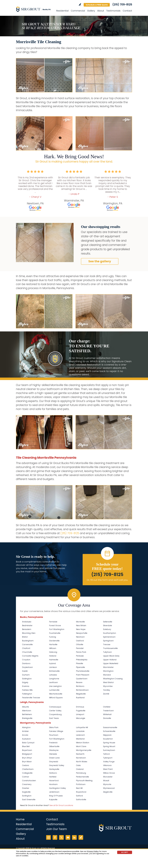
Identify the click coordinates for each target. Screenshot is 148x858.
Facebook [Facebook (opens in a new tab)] (55, 837)
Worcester (108, 776)
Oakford (80, 640)
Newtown (80, 637)
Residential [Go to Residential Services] (62, 10)
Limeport (80, 714)
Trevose (106, 644)
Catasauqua (55, 707)
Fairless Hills (27, 690)
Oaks (78, 765)
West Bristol (108, 682)
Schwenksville (109, 731)
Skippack (107, 735)
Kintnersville (54, 671)
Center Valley (55, 710)
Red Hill (79, 788)
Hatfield (52, 776)
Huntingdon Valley (57, 788)
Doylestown (27, 667)
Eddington (27, 678)
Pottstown (80, 784)
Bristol (25, 637)
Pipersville (80, 667)
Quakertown (81, 678)
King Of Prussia (56, 795)
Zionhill (106, 693)
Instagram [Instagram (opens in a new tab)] (48, 837)
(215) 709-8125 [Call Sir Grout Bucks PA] (122, 4)
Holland (52, 656)
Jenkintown (54, 792)
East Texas (54, 718)
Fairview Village (56, 731)
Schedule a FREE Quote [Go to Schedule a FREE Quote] (97, 4)
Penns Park (81, 652)
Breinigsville (27, 718)
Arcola (25, 735)
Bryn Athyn (27, 757)
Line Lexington (55, 686)
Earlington (26, 795)
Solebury (107, 629)
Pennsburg (81, 773)
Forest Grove (55, 625)
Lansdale (80, 731)
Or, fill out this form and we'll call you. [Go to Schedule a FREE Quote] (107, 580)
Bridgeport (27, 754)
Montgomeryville (83, 750)
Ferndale (53, 621)
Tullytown (107, 652)
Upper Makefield (110, 663)
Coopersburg (55, 714)
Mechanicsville (55, 693)
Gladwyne (53, 750)
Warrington (108, 671)
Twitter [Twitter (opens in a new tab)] (61, 837)
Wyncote (107, 784)
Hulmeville (53, 659)
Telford (106, 754)
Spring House (109, 742)
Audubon (26, 739)
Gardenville (54, 640)
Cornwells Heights (30, 656)
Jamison (53, 667)
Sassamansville (110, 727)
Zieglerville (107, 792)
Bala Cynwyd (28, 742)
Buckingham (28, 640)
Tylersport (107, 757)
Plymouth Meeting (84, 780)
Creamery (26, 784)
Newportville (81, 633)
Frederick (53, 742)
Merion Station (82, 742)
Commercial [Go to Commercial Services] (78, 10)
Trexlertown (108, 710)
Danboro (26, 663)
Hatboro (53, 773)
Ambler (25, 731)
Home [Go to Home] (20, 819)
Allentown (26, 710)
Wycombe (108, 686)
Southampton (109, 633)
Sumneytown (109, 750)
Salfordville (81, 799)
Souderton (108, 739)
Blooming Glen (28, 633)
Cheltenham (28, 769)
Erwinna (25, 686)
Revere (79, 682)
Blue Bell (25, 746)
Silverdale (107, 625)
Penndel (79, 648)
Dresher (25, 788)
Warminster (108, 667)
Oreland (80, 769)
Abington (26, 727)
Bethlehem (27, 714)
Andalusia (26, 621)
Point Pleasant (82, 675)
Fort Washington (56, 629)
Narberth (80, 754)
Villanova (107, 765)
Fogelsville (80, 710)
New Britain (81, 625)
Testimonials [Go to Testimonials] (113, 10)
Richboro (80, 686)
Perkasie (80, 656)
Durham (26, 675)
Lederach (80, 735)
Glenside (53, 754)
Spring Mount (109, 746)
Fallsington (27, 693)
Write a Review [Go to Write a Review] (80, 4)
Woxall (106, 780)
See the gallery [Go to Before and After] (99, 261)
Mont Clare (81, 746)
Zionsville (107, 718)
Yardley (106, 690)
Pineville (79, 663)
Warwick (107, 675)
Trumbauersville (110, 648)
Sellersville (107, 621)
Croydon (26, 659)
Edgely (25, 682)
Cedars (25, 765)
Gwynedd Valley (56, 765)
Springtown (108, 640)
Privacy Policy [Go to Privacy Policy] (93, 851)
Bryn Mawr (27, 761)
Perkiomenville (82, 776)
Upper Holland (109, 659)
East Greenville (28, 799)
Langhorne (54, 678)
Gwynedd (53, 761)
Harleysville (54, 769)
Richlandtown (82, 690)
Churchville (27, 652)
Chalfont (26, 648)
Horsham (53, 784)
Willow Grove (109, 773)
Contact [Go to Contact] (127, 10)
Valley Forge (108, 761)
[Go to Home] (34, 9)
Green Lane (54, 757)
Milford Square (56, 697)
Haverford (54, 780)
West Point (108, 769)
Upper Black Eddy (111, 656)
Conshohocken (29, 780)
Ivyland (52, 663)
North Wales (81, 761)
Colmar (25, 776)
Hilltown (52, 648)
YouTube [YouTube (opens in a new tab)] (68, 837)
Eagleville (26, 792)
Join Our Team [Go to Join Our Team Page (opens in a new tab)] (56, 829)
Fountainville (54, 633)
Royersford (81, 792)
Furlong (52, 637)
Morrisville (80, 621)
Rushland (80, 697)
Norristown (81, 757)
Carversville (27, 644)
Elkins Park (53, 727)
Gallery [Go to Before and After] (91, 10)
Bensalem (26, 629)
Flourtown (53, 735)
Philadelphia (81, 659)
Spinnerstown (109, 637)
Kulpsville (53, 799)
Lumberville (54, 690)
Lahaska (53, 675)
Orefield (106, 707)
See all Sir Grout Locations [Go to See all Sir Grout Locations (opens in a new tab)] (61, 805)
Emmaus (80, 707)
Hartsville (53, 644)
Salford (79, 795)
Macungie (80, 718)
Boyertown (27, 750)
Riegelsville (81, 693)
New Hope (80, 629)
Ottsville (79, 644)
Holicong (53, 652)
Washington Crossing (113, 678)
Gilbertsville (54, 746)
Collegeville (27, 773)
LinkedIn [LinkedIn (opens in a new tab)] (74, 837)
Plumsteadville (82, 671)
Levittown (53, 682)
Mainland (80, 739)
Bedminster (27, 625)
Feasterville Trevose (31, 697)
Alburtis (25, 707)
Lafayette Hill (82, 727)
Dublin (25, 671)
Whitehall (107, 714)
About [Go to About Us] (100, 10)
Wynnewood (109, 788)
